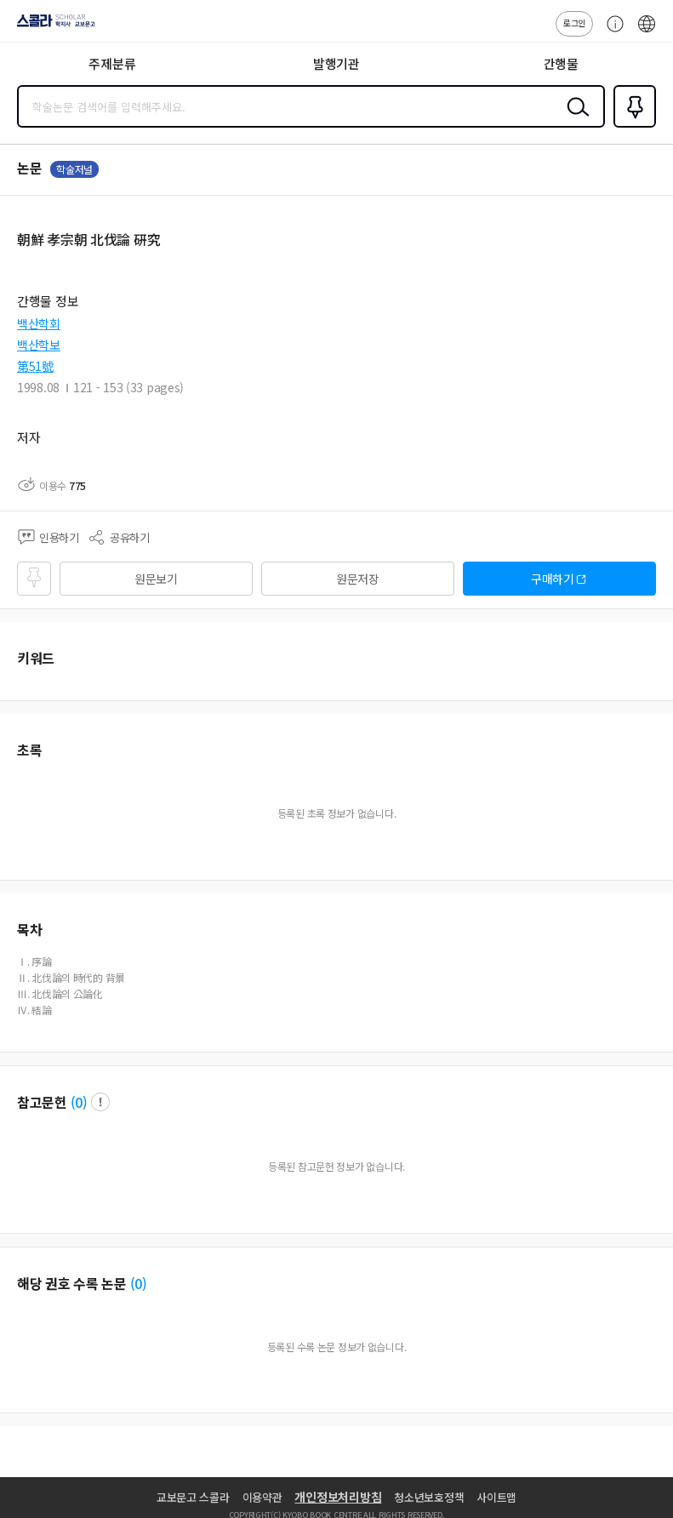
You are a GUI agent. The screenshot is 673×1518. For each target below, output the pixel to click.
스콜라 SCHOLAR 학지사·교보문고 (51, 26)
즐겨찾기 (631, 126)
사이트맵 (496, 1497)
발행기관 (336, 63)
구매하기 (552, 578)
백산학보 (38, 344)
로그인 (574, 22)
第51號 (35, 365)
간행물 (561, 63)
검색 (574, 120)
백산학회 (38, 323)
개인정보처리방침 (337, 1496)
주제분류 (111, 63)
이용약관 (262, 1497)
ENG (646, 32)
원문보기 (156, 578)
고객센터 (611, 32)
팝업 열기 (100, 1102)
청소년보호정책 (429, 1497)
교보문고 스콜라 (193, 1497)
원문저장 (357, 578)
